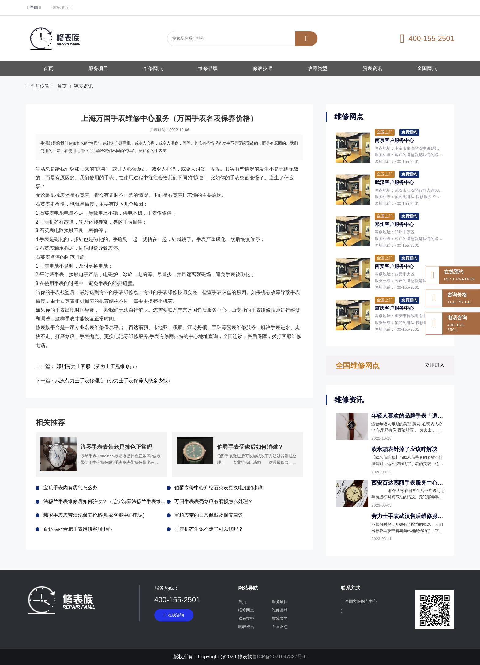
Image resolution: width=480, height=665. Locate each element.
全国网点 (427, 68)
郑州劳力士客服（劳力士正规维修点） (98, 366)
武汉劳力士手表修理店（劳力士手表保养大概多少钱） (114, 380)
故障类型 (317, 68)
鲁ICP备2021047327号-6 (279, 656)
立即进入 (434, 365)
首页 (48, 68)
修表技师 (262, 68)
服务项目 (98, 68)
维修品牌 (208, 68)
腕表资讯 (372, 68)
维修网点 (153, 68)
